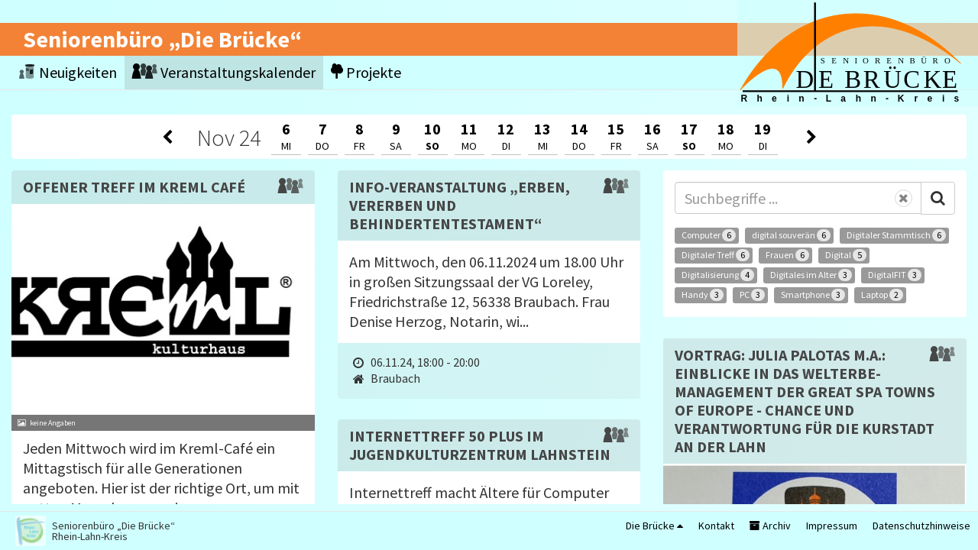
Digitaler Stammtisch (896, 235)
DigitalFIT (894, 275)
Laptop (882, 295)
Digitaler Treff (716, 255)
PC (752, 295)
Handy (703, 295)
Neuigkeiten (68, 72)
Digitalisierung (718, 275)
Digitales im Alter (811, 275)
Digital (845, 255)
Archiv (770, 525)
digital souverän (791, 235)
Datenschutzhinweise (921, 525)
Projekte (366, 72)
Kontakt (716, 525)
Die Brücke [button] (654, 525)
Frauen (787, 255)
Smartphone (813, 295)
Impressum (831, 525)
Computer (709, 235)
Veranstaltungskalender (224, 72)
